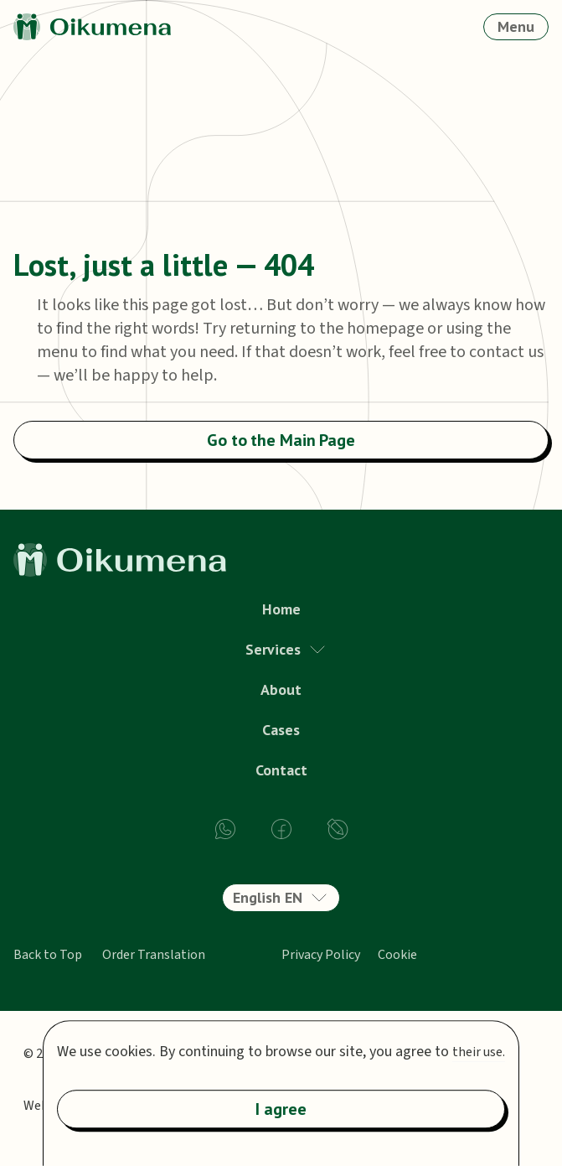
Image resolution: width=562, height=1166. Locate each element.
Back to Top (47, 955)
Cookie (397, 955)
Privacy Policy (320, 955)
